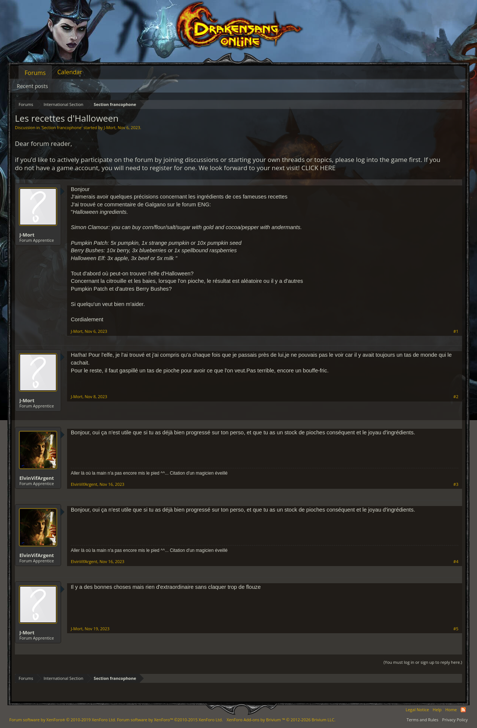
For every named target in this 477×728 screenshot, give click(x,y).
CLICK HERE (318, 167)
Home (451, 709)
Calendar (69, 72)
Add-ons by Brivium (281, 719)
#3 (456, 484)
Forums (35, 73)
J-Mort (109, 127)
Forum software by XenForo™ (170, 719)
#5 (456, 628)
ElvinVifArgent (36, 478)
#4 (456, 561)
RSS (463, 709)
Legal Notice (417, 709)
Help (437, 709)
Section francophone (61, 127)
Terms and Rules (422, 719)
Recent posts (32, 86)
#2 (456, 396)
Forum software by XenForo (62, 719)
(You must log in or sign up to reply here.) (422, 662)
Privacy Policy (455, 719)
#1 (456, 331)
